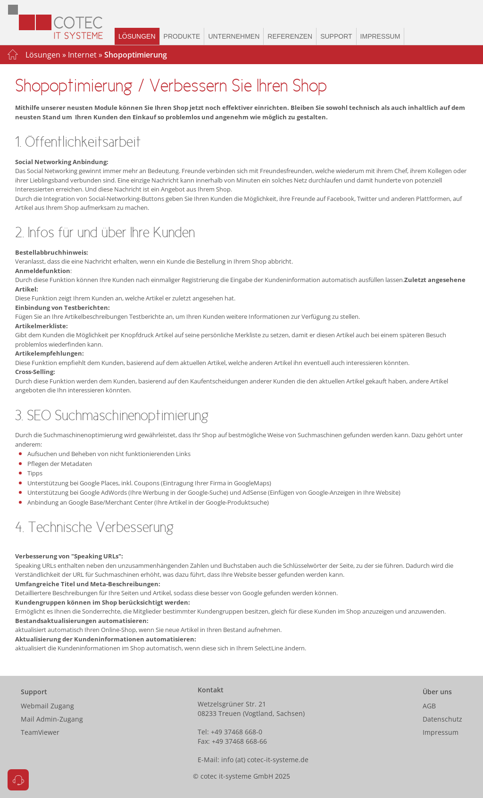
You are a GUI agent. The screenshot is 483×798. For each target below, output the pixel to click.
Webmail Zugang (47, 705)
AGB (429, 705)
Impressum (380, 36)
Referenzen (289, 36)
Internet (82, 55)
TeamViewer (40, 732)
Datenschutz (442, 719)
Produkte (182, 36)
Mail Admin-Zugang (52, 719)
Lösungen (137, 36)
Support (336, 36)
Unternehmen (233, 36)
